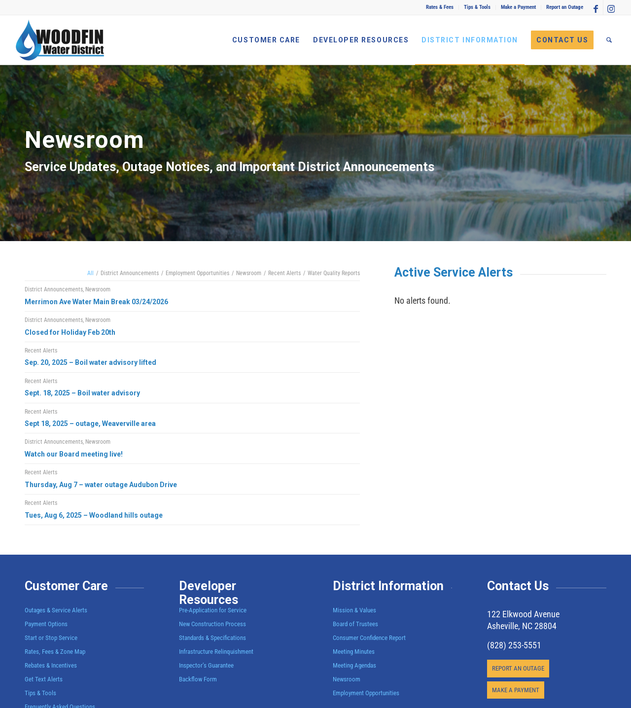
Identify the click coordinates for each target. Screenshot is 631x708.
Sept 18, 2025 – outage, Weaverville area (90, 423)
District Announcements (54, 289)
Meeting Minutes (354, 651)
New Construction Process (212, 624)
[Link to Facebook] (596, 7)
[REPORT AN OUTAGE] (518, 668)
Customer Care (66, 586)
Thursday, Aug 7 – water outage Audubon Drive (101, 485)
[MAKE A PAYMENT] (515, 690)
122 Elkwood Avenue (523, 614)
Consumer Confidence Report (369, 637)
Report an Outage (564, 7)
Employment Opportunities (366, 693)
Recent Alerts (41, 350)
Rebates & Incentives (51, 665)
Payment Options (46, 624)
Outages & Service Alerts (56, 610)
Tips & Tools (477, 7)
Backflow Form (198, 679)
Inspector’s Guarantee (207, 665)
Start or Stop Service (51, 637)
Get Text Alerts (44, 679)
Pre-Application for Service (212, 610)
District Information (388, 586)
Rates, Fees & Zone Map (55, 651)
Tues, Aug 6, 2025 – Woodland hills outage (94, 515)
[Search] (609, 40)
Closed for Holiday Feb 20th (70, 332)
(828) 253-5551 (514, 645)
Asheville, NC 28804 (522, 626)
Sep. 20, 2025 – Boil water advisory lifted (90, 362)
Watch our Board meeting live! (74, 454)
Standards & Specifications (212, 637)
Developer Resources (208, 593)
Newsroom (97, 289)
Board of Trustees (355, 624)
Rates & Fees (440, 7)
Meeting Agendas (354, 665)
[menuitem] (440, 7)
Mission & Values (354, 610)
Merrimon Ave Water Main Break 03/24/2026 (96, 302)
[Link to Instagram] (610, 7)
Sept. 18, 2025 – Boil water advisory (82, 393)
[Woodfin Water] (60, 40)
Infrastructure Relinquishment (216, 651)
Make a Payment (518, 7)
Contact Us (518, 586)
